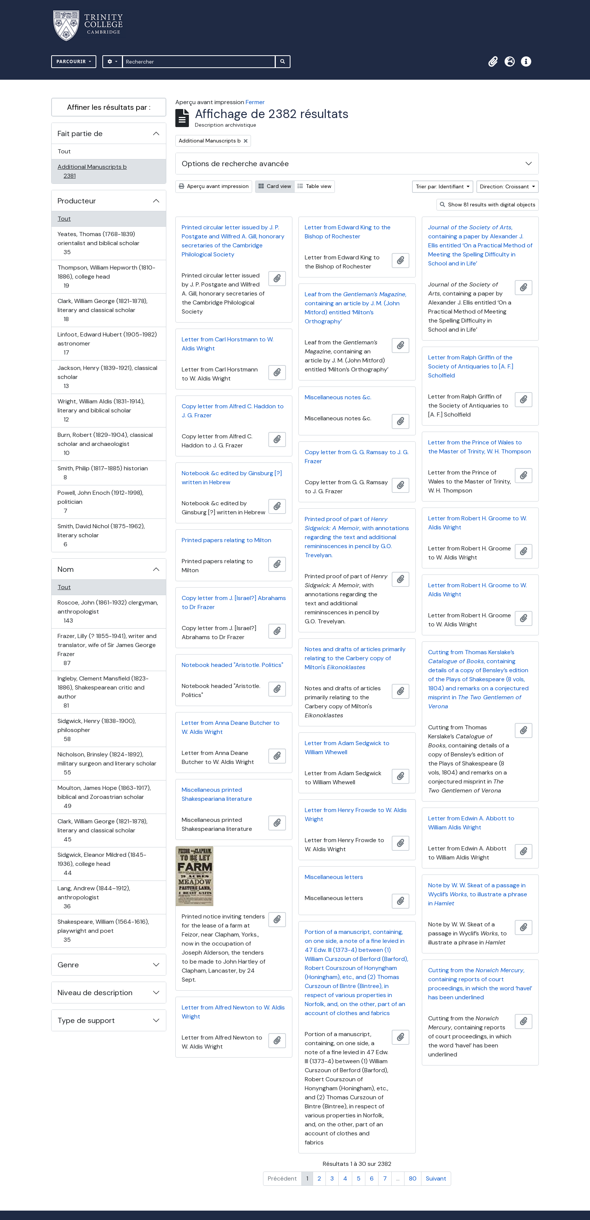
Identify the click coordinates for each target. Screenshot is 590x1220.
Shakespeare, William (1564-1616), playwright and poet (103, 930)
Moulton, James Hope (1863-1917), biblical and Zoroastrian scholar (104, 797)
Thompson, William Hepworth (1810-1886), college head (106, 276)
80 (413, 1178)
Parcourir (72, 61)
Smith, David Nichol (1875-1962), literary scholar (101, 535)
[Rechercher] (198, 61)
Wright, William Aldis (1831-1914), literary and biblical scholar (100, 410)
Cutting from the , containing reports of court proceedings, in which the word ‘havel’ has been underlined (480, 983)
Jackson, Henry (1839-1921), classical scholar (107, 377)
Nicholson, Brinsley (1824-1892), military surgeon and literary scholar (107, 763)
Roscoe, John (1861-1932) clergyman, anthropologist (107, 611)
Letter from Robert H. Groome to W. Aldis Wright (477, 522)
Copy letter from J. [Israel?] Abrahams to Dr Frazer (234, 602)
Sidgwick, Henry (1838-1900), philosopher (96, 730)
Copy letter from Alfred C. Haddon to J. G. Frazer (233, 410)
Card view (275, 186)
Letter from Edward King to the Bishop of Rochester (348, 231)
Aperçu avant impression (214, 186)
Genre (68, 965)
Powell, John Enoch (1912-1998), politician (100, 501)
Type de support (86, 1020)
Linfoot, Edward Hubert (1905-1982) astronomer (107, 343)
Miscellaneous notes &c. (338, 397)
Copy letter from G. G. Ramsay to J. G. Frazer (357, 456)
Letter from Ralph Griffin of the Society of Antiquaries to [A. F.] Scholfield (470, 366)
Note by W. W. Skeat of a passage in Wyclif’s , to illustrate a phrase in (477, 894)
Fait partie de (80, 133)
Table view (314, 186)
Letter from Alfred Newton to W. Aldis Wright (233, 1011)
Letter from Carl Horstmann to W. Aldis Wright (228, 343)
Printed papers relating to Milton (226, 540)
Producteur (77, 201)
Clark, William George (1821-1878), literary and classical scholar (102, 310)
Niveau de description (95, 992)
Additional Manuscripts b (92, 171)
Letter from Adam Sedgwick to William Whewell (347, 747)
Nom (66, 569)
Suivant (436, 1178)
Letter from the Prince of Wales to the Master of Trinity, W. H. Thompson (479, 446)
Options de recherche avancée (235, 163)
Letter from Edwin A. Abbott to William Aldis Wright (471, 822)
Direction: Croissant (505, 186)
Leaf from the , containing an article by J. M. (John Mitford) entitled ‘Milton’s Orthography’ (355, 307)
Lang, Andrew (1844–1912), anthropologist (93, 897)
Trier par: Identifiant (440, 186)
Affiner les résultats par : (109, 107)
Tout (64, 151)
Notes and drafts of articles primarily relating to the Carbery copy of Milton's (355, 658)
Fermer (255, 102)
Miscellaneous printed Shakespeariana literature (217, 794)
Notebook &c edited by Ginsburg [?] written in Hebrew (232, 477)
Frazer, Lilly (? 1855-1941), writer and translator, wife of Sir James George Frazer (107, 649)
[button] (493, 61)
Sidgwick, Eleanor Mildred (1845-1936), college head (101, 863)
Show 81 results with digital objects (487, 204)
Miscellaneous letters (334, 877)
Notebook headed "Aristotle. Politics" (232, 665)
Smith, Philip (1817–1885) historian (102, 473)
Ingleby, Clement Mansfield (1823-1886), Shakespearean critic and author (103, 692)
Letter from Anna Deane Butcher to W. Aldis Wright (231, 727)
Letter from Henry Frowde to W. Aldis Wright (356, 814)
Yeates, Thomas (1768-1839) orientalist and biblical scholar (98, 243)
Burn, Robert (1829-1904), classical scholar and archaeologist (105, 444)
